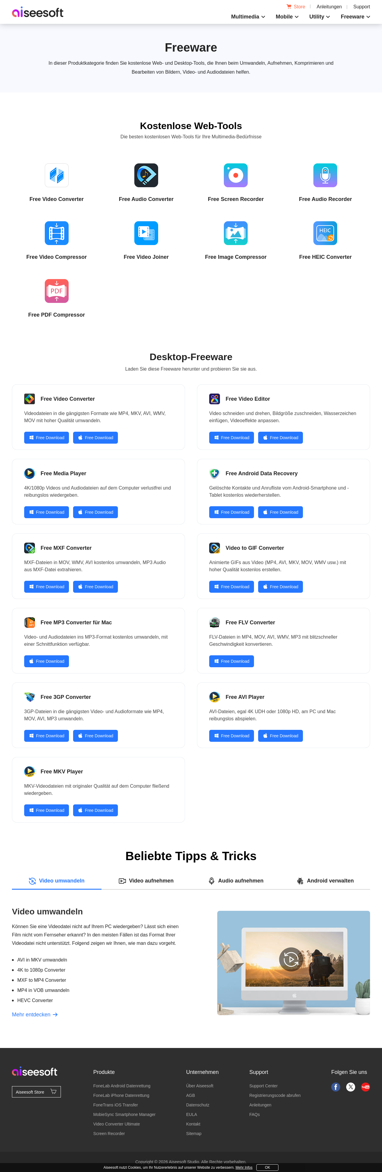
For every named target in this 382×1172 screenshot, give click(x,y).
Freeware (352, 17)
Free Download (46, 437)
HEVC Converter (35, 1000)
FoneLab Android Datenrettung (121, 1085)
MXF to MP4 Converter (41, 980)
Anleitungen (329, 6)
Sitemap (193, 1133)
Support (361, 6)
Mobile (284, 17)
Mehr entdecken (35, 1015)
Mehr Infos (243, 1167)
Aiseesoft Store (36, 1091)
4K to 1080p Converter (41, 970)
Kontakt (193, 1124)
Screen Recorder (109, 1133)
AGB (190, 1095)
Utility (316, 17)
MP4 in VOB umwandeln (43, 990)
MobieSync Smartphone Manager (124, 1114)
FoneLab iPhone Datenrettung (121, 1095)
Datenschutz (198, 1105)
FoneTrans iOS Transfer (115, 1105)
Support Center (263, 1085)
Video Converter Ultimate (116, 1124)
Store (295, 6)
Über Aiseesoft (199, 1085)
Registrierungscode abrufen (275, 1095)
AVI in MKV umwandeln (42, 959)
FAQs (254, 1114)
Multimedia (245, 17)
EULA (191, 1114)
